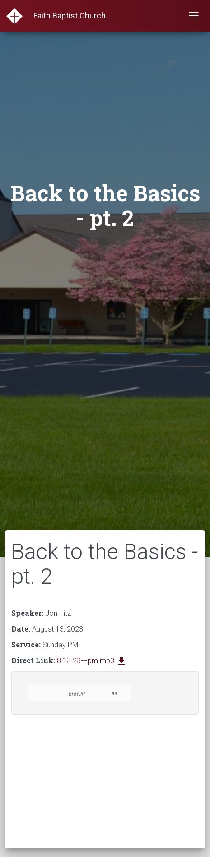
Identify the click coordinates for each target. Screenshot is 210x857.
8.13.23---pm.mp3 (92, 660)
